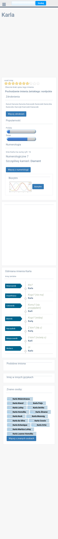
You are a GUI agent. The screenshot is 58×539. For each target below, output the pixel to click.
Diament (35, 161)
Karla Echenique (20, 425)
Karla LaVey (18, 407)
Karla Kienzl (18, 403)
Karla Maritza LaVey (22, 429)
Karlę (30, 321)
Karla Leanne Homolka (23, 434)
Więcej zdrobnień (16, 114)
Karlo (30, 351)
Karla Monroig (38, 416)
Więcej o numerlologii (18, 169)
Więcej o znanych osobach (21, 438)
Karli (30, 311)
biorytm (38, 186)
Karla (30, 288)
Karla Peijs (38, 403)
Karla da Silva (19, 421)
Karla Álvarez (42, 412)
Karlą (30, 331)
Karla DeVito (38, 407)
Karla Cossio (40, 421)
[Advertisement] (29, 48)
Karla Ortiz (41, 425)
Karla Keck (17, 416)
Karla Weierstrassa (21, 399)
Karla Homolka (19, 412)
